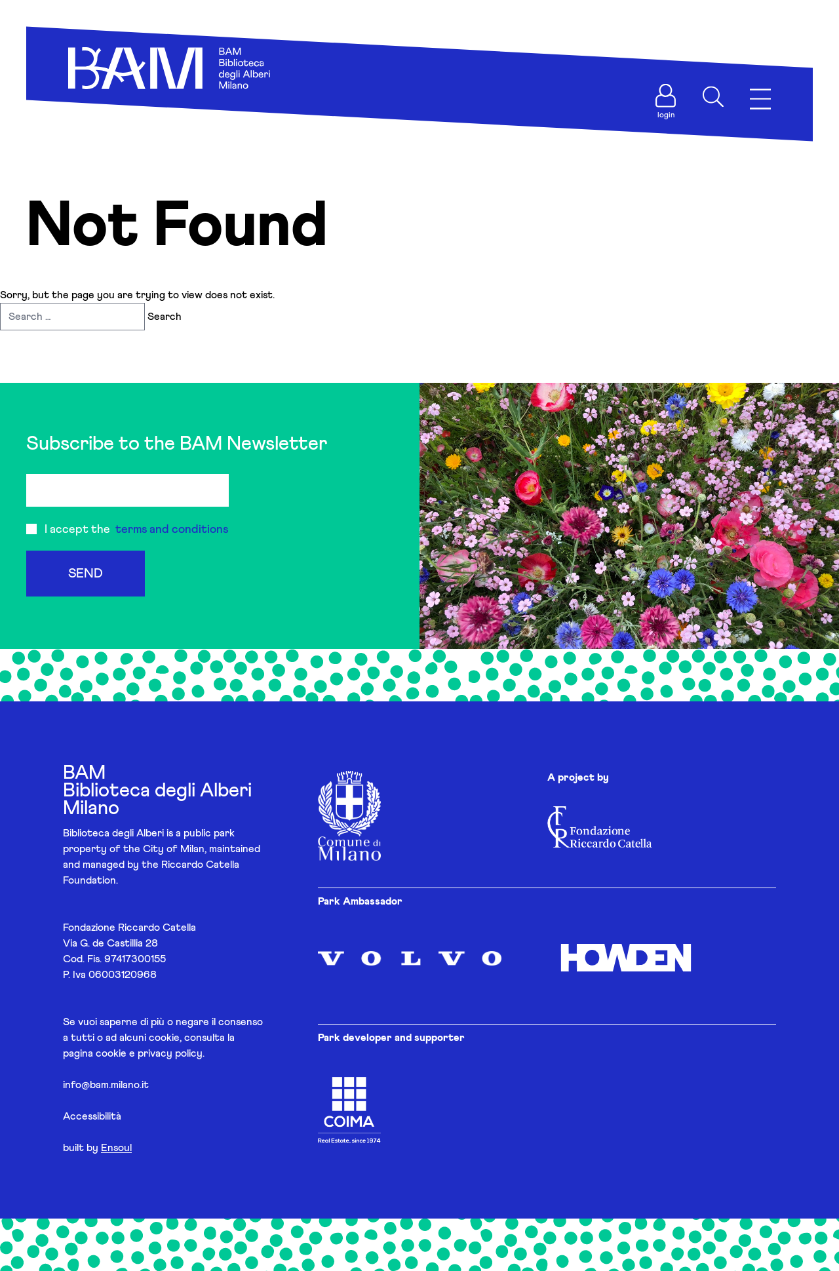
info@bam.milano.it (106, 1085)
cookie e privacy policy (149, 1053)
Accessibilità (92, 1116)
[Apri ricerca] (713, 97)
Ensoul (116, 1148)
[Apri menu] (760, 99)
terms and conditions (171, 530)
